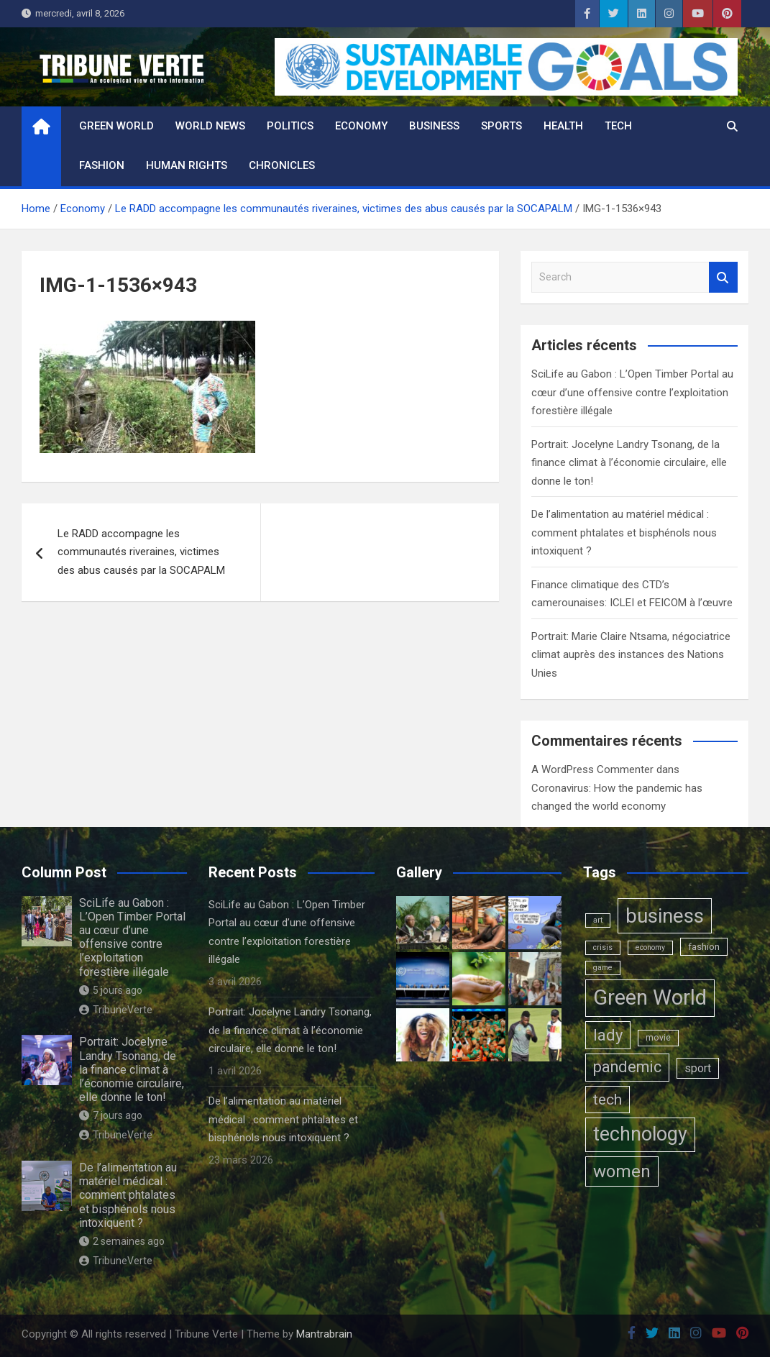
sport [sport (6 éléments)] (697, 1068)
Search (723, 277)
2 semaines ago (122, 1241)
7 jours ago (110, 1115)
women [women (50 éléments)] (622, 1171)
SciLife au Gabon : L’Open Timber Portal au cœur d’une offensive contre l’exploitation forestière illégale (632, 392)
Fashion (101, 165)
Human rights (186, 165)
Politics (290, 125)
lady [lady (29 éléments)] (608, 1035)
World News (210, 125)
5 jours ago (110, 990)
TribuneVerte (115, 1009)
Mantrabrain (324, 1334)
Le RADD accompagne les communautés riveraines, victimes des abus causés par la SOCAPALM (141, 552)
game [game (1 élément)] (603, 967)
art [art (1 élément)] (597, 920)
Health (563, 125)
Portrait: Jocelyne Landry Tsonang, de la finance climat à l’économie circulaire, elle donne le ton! (629, 463)
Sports (501, 125)
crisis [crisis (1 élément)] (603, 947)
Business (434, 125)
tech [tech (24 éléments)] (607, 1099)
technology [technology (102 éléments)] (640, 1134)
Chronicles (282, 165)
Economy (361, 125)
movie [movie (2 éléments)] (658, 1038)
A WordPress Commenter (592, 769)
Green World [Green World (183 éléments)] (650, 997)
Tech (618, 125)
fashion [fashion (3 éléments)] (704, 946)
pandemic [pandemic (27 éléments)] (627, 1067)
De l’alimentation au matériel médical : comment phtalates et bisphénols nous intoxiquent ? (624, 532)
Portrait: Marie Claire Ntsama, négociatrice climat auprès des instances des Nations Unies (630, 655)
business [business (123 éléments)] (664, 916)
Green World (116, 125)
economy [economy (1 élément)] (650, 947)
